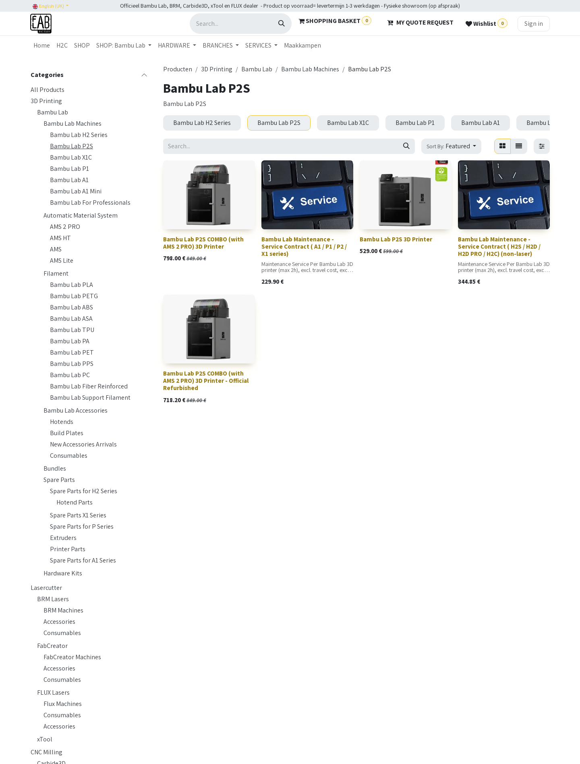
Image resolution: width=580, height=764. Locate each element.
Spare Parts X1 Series (78, 515)
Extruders (63, 538)
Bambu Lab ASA (71, 318)
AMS (56, 249)
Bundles (55, 468)
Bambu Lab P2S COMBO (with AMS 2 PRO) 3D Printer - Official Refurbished (206, 381)
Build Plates (66, 433)
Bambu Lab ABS (71, 307)
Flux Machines (63, 704)
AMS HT (60, 238)
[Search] (281, 23)
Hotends (61, 421)
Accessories (59, 621)
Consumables (68, 455)
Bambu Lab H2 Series (79, 135)
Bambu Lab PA (69, 341)
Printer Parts (67, 549)
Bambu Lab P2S (71, 146)
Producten (177, 69)
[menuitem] (41, 45)
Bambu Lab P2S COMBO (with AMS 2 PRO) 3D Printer (203, 242)
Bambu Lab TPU (72, 330)
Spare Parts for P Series (82, 526)
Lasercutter (46, 587)
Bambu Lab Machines (73, 123)
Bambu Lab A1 (69, 180)
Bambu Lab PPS (71, 363)
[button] (451, 146)
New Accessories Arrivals (83, 444)
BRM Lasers (53, 599)
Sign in (533, 23)
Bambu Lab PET (72, 352)
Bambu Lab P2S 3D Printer (396, 239)
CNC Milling (46, 752)
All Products (47, 89)
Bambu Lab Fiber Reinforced (89, 386)
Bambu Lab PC (70, 375)
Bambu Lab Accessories (76, 410)
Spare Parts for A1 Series (83, 560)
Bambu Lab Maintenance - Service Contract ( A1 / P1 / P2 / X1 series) (304, 246)
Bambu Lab (52, 112)
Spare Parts (59, 479)
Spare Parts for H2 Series (83, 491)
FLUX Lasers (53, 692)
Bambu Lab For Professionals (90, 202)
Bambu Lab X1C (71, 157)
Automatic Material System (81, 215)
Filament (56, 273)
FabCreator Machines (72, 657)
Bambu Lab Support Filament (90, 397)
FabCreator (52, 646)
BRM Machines (63, 610)
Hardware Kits (63, 573)
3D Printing (46, 101)
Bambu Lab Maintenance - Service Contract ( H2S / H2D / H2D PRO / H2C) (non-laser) (499, 246)
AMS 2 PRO (65, 226)
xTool (44, 739)
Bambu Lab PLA (71, 284)
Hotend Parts (74, 502)
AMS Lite (61, 260)
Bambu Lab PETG (74, 296)
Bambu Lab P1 (69, 168)
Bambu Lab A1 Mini (76, 191)
